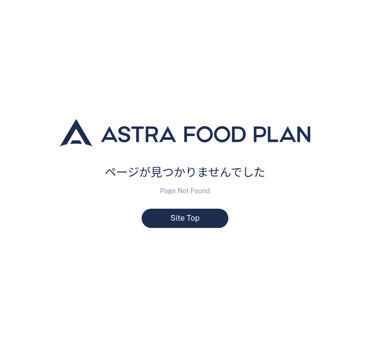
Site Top (185, 218)
